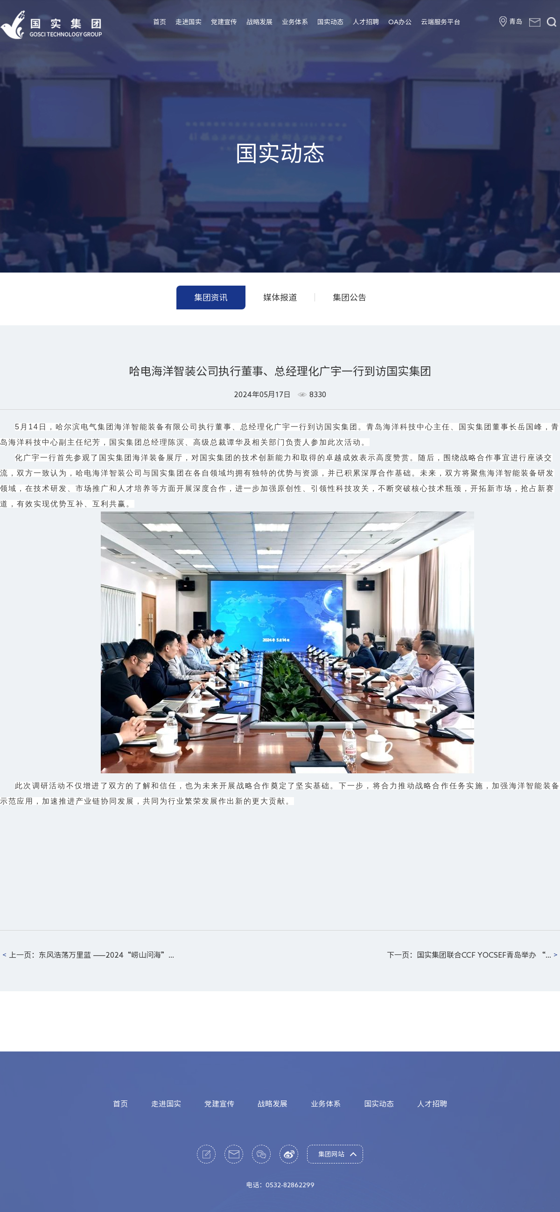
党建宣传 (224, 22)
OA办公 (400, 22)
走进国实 (188, 22)
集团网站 (331, 1194)
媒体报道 (280, 297)
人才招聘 (366, 22)
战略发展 (259, 22)
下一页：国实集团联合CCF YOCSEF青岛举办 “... (469, 955)
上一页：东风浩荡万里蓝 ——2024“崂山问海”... (91, 955)
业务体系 (295, 22)
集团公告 (349, 297)
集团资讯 (211, 297)
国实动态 (330, 22)
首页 (159, 22)
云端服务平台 (440, 22)
